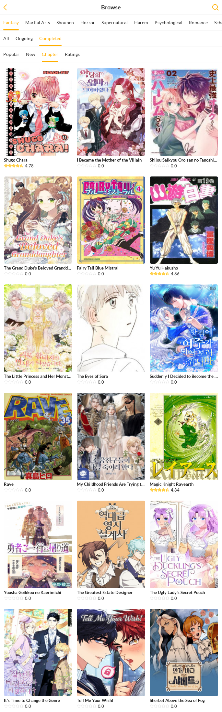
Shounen (65, 22)
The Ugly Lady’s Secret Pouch (177, 592)
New (30, 54)
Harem (141, 22)
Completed (50, 41)
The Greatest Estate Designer (105, 592)
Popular (11, 54)
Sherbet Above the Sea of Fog (177, 700)
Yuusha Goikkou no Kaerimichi (32, 592)
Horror (87, 22)
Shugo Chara (16, 160)
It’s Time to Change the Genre (32, 700)
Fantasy (11, 25)
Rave (9, 484)
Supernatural (114, 22)
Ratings (72, 54)
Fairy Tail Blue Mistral (98, 268)
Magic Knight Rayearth (171, 484)
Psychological (168, 22)
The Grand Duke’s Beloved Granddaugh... (42, 268)
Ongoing (24, 38)
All (6, 38)
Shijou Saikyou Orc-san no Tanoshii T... (185, 160)
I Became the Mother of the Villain (109, 160)
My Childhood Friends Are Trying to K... (113, 484)
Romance (198, 22)
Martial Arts (37, 22)
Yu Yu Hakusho (164, 268)
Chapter (50, 56)
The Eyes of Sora (92, 376)
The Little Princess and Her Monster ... (40, 376)
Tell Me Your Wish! (95, 700)
